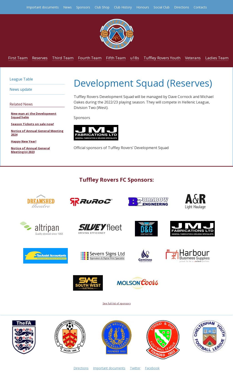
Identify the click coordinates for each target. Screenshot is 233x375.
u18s (134, 57)
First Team (18, 57)
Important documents (42, 7)
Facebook (152, 368)
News (67, 7)
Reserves (40, 57)
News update (21, 89)
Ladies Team (216, 57)
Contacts (200, 7)
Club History (123, 7)
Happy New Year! (23, 141)
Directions (181, 7)
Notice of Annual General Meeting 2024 (37, 132)
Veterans (193, 57)
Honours (142, 7)
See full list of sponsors (117, 303)
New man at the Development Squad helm (33, 115)
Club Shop (102, 7)
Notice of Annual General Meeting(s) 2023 (30, 150)
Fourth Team (89, 57)
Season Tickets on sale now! (32, 124)
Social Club (162, 7)
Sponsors (83, 7)
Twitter (135, 368)
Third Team (62, 57)
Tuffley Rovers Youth (162, 57)
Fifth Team (116, 57)
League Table (21, 79)
